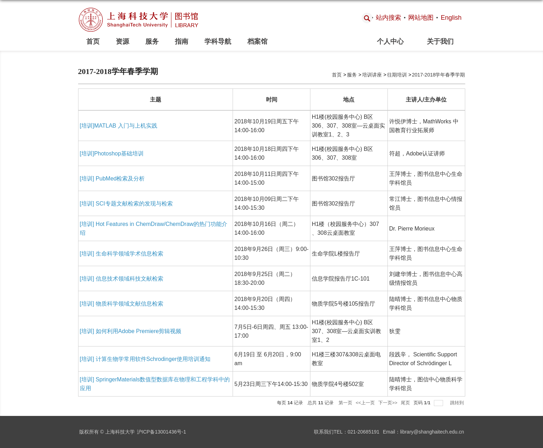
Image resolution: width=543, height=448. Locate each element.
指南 (181, 41)
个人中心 (390, 41)
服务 (152, 41)
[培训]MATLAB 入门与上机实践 (118, 126)
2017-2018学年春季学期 (438, 75)
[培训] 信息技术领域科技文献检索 (121, 279)
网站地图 (421, 17)
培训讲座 (372, 75)
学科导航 (217, 41)
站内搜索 (388, 17)
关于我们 (440, 41)
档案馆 (257, 41)
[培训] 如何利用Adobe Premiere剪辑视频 (131, 331)
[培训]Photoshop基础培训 (112, 154)
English (451, 17)
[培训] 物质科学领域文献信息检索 (121, 304)
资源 (122, 41)
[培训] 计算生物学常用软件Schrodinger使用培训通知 (145, 359)
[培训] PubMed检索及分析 (112, 179)
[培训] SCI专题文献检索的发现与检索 (126, 204)
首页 (93, 41)
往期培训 (397, 75)
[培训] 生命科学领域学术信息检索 (121, 254)
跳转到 (457, 402)
